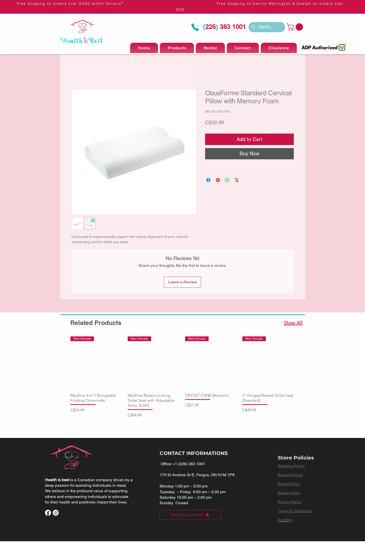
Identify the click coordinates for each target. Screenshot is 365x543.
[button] (296, 27)
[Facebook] (48, 513)
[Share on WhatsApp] (227, 180)
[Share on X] (237, 180)
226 (210, 27)
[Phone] (195, 27)
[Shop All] (293, 323)
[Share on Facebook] (208, 180)
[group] (182, 377)
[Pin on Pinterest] (218, 180)
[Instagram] (56, 513)
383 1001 (232, 27)
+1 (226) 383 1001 (189, 463)
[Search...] (266, 27)
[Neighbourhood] (190, 515)
